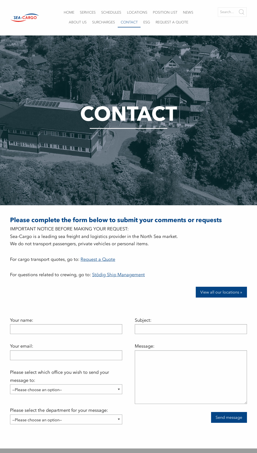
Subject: (191, 325)
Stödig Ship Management (118, 274)
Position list (165, 12)
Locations (137, 12)
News (188, 12)
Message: (191, 373)
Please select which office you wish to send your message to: (66, 381)
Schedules (111, 12)
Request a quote (172, 22)
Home (69, 12)
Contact (129, 22)
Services (88, 12)
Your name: (66, 325)
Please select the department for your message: (66, 414)
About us (78, 22)
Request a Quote (98, 259)
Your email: (66, 351)
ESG (146, 22)
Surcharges (103, 22)
